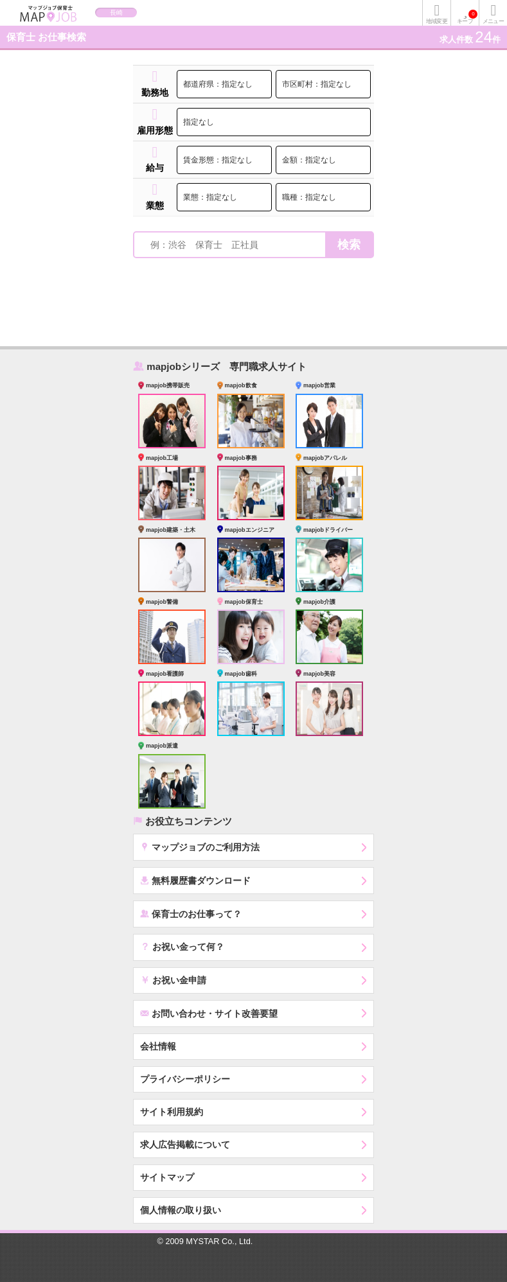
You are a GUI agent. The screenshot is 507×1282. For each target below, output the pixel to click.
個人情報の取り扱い (180, 1210)
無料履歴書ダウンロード (195, 880)
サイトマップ (167, 1177)
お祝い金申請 (173, 979)
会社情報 (158, 1046)
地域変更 (436, 21)
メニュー (493, 21)
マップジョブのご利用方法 (200, 846)
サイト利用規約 (171, 1112)
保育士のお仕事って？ (191, 913)
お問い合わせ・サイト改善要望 (209, 1013)
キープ (467, 17)
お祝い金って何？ (182, 946)
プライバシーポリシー (185, 1079)
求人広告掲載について (185, 1144)
